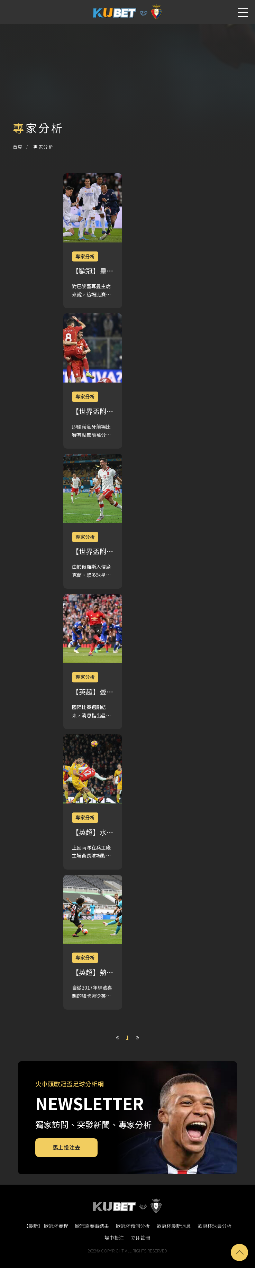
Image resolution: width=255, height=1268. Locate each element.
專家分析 (43, 147)
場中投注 (114, 1237)
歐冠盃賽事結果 (92, 1225)
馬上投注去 (66, 1147)
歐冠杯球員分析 (214, 1225)
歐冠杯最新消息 (174, 1225)
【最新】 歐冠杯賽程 (46, 1225)
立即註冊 (140, 1237)
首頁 (18, 147)
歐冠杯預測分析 (133, 1225)
